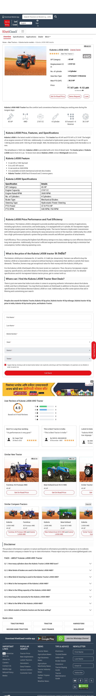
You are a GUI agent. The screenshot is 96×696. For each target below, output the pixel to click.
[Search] (37, 17)
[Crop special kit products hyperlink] (48, 389)
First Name (10, 317)
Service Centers (26, 669)
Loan (86, 96)
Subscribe (78, 672)
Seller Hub (59, 657)
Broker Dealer (60, 661)
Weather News (43, 681)
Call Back (48, 373)
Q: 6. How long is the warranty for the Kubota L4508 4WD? (27, 597)
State (8, 342)
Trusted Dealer (61, 654)
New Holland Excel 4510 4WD (55, 485)
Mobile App (6, 669)
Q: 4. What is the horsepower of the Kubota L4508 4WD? (26, 584)
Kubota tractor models (26, 42)
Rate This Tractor (66, 54)
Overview (7, 37)
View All (88, 504)
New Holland (66, 522)
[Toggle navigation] (23, 31)
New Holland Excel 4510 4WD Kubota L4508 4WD (59, 533)
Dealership (79, 629)
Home (4, 42)
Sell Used (15, 23)
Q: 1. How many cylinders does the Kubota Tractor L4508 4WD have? (31, 564)
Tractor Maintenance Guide (60, 676)
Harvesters (78, 624)
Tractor (48, 624)
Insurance (59, 664)
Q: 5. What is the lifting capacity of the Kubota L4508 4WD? (27, 590)
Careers (5, 662)
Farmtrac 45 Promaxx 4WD (16, 485)
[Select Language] (26, 23)
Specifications (18, 37)
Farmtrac (26, 522)
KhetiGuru (59, 651)
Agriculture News (44, 654)
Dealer (40, 37)
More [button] (47, 37)
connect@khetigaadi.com (81, 551)
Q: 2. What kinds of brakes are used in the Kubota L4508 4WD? (28, 570)
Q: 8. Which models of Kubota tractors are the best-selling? (27, 610)
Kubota (9, 522)
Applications (31, 37)
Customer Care (26, 673)
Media (4, 675)
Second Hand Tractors (17, 629)
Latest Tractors (26, 660)
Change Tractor (75, 50)
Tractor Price (17, 624)
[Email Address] (83, 665)
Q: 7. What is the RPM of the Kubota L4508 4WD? (23, 603)
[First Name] (83, 652)
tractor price (78, 150)
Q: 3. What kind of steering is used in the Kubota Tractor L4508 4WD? (31, 577)
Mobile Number (11, 334)
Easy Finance (48, 629)
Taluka (9, 358)
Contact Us (6, 666)
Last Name (10, 325)
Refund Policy (7, 672)
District (9, 350)
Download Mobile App (10, 17)
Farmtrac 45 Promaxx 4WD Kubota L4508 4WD (21, 533)
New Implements (26, 656)
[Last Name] (83, 659)
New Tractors (12, 42)
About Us (6, 659)
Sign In (37, 23)
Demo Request (74, 96)
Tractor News (43, 651)
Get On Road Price (58, 96)
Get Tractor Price (94, 350)
